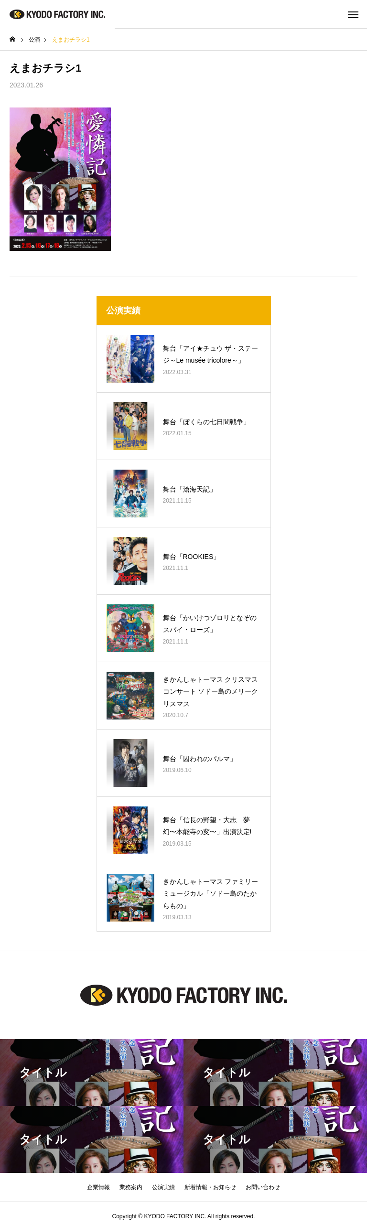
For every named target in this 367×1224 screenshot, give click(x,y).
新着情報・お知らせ (210, 1187)
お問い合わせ (263, 1187)
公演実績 (163, 1187)
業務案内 (130, 1187)
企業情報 (98, 1187)
